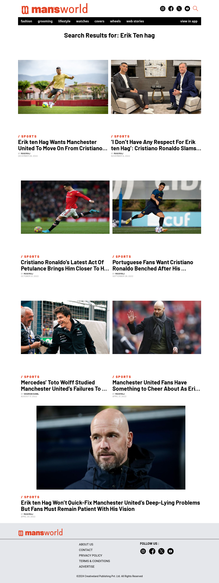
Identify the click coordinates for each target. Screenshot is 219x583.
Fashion (26, 21)
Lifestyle (64, 21)
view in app (189, 21)
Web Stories (135, 21)
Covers (99, 21)
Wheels (115, 21)
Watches (82, 21)
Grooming (45, 21)
